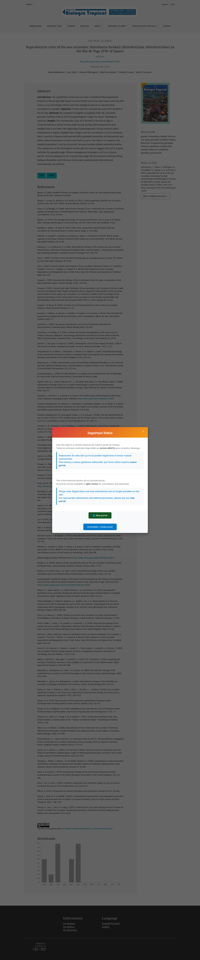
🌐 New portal (100, 515)
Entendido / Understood (100, 526)
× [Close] (143, 431)
